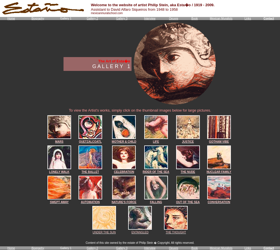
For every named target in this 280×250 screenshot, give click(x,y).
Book (194, 18)
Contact (269, 18)
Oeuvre (173, 18)
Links (247, 18)
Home (11, 18)
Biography (37, 18)
